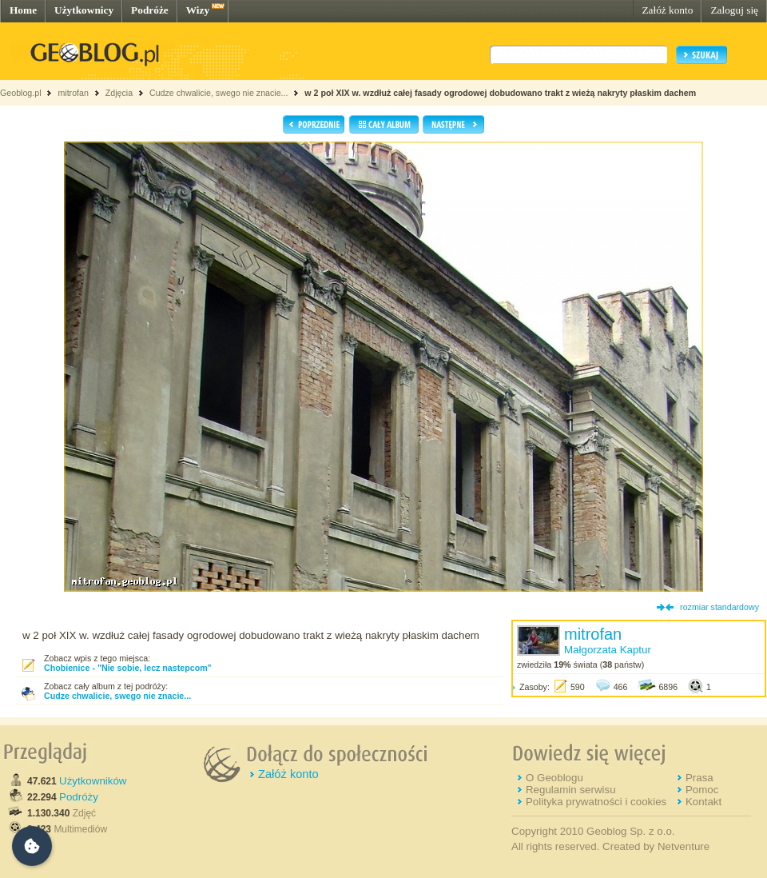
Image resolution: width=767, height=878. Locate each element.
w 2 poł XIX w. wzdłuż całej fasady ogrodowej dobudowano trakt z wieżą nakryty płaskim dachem (500, 93)
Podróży (78, 797)
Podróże (150, 10)
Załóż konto (667, 10)
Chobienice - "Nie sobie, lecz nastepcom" (128, 667)
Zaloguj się (734, 10)
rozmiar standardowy (719, 607)
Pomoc (702, 790)
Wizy (197, 10)
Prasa (699, 778)
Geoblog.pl (21, 93)
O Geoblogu (554, 778)
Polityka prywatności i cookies (596, 802)
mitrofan (73, 93)
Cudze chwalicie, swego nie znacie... (220, 93)
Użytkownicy (83, 10)
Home (23, 10)
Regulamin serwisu (571, 790)
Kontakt (703, 802)
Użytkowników (92, 781)
